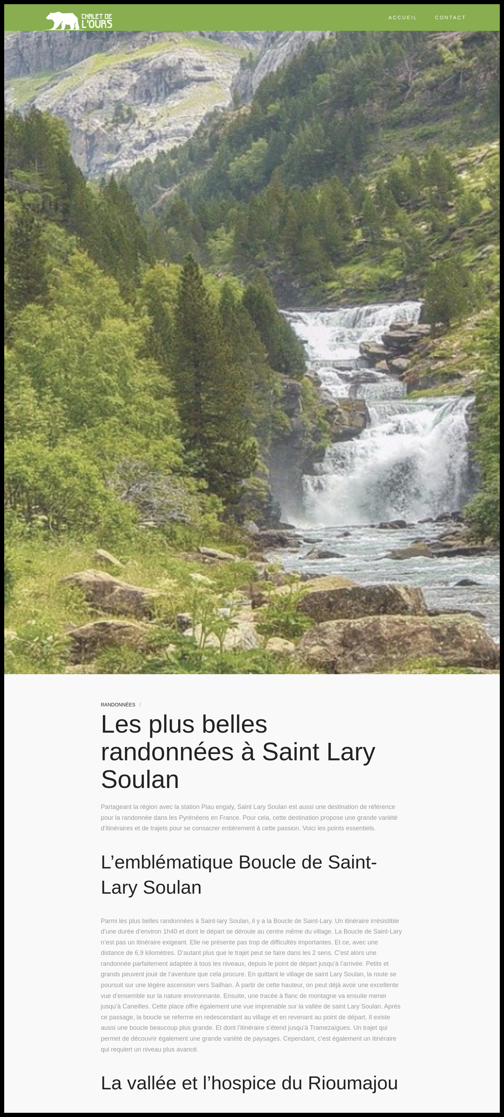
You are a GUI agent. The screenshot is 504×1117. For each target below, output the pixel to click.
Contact (450, 17)
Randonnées (118, 704)
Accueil (403, 17)
